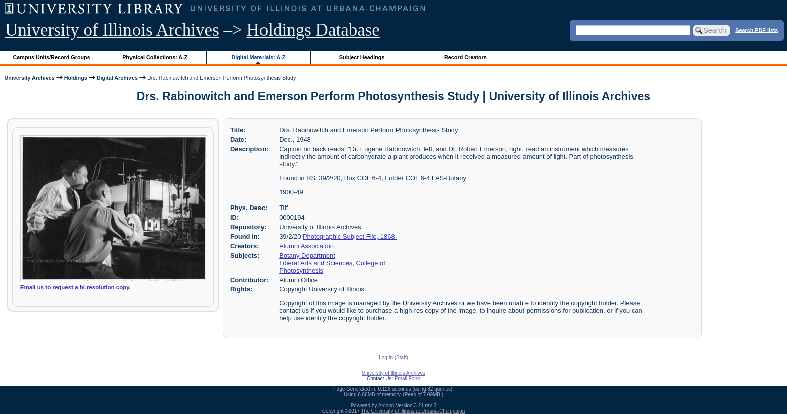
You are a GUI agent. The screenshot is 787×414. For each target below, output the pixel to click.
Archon (386, 405)
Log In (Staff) (393, 357)
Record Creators (465, 57)
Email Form (407, 378)
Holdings (75, 78)
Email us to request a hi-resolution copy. (75, 287)
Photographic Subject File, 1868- (350, 236)
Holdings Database (313, 30)
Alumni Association (306, 246)
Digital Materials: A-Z (258, 57)
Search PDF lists (756, 30)
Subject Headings (362, 57)
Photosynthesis (301, 270)
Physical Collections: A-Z (154, 57)
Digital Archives (117, 78)
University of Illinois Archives (112, 30)
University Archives (29, 78)
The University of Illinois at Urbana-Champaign (413, 411)
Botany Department (307, 255)
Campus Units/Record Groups (51, 57)
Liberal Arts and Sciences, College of (332, 263)
